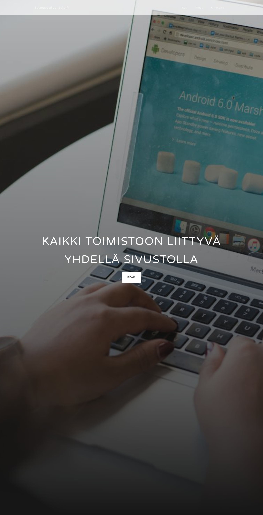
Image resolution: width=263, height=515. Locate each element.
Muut (199, 8)
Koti (184, 8)
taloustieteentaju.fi (52, 7)
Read (131, 277)
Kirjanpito (217, 8)
